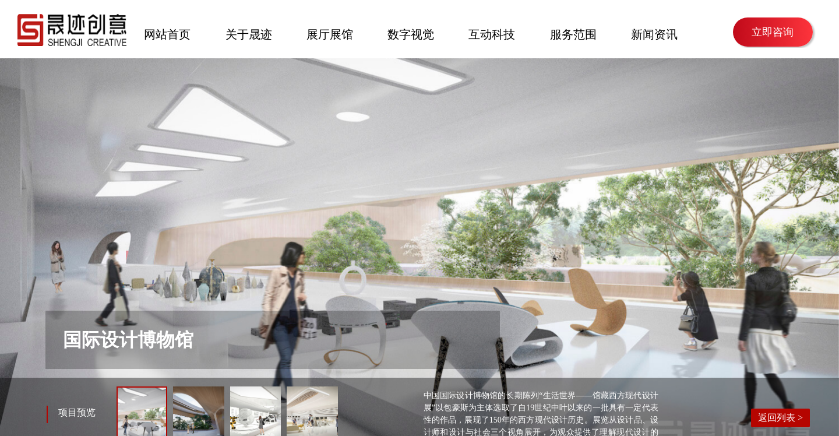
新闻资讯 (654, 33)
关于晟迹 (248, 33)
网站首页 (167, 33)
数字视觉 (410, 33)
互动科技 (491, 33)
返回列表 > (780, 418)
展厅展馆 (329, 33)
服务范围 (573, 33)
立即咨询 (773, 32)
